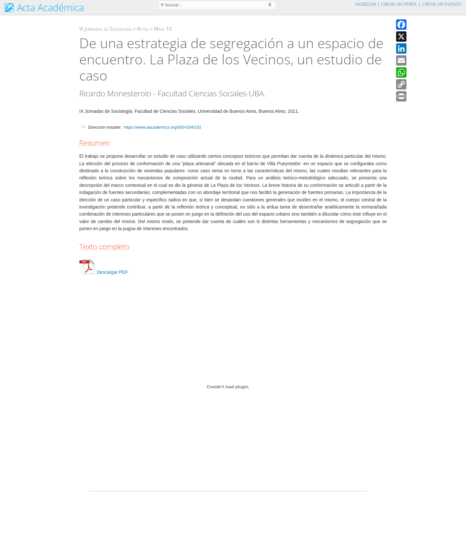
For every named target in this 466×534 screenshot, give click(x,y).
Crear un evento (441, 4)
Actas (143, 28)
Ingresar (365, 4)
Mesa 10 (163, 28)
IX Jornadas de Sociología (105, 28)
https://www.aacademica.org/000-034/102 (162, 127)
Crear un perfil (399, 4)
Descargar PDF (103, 272)
